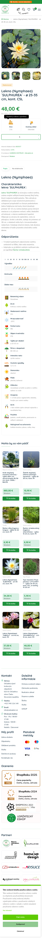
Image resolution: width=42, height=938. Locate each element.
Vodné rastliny (27, 469)
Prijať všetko (20, 917)
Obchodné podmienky (30, 688)
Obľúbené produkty (8, 745)
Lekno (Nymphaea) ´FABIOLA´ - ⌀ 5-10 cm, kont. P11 (11, 635)
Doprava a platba (28, 696)
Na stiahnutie (17, 168)
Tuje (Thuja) (26, 577)
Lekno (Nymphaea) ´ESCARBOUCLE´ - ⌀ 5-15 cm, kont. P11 (31, 635)
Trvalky (5, 525)
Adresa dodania (7, 737)
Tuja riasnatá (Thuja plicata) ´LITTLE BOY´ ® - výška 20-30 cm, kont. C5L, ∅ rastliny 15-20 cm (31, 583)
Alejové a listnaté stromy (10, 469)
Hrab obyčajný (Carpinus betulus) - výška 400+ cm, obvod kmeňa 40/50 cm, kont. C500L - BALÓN (10, 477)
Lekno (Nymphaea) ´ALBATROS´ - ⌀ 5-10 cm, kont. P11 (10, 582)
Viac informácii (7, 910)
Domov (5, 19)
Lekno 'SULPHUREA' (9, 193)
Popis (5, 168)
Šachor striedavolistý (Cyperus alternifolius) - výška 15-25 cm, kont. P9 (31, 531)
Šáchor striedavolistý (21, 250)
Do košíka (10, 498)
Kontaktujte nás (7, 758)
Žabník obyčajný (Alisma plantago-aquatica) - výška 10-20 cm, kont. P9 (31, 475)
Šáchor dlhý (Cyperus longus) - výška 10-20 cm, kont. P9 (11, 530)
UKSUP (24, 709)
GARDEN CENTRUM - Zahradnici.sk (21, 153)
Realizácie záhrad (28, 692)
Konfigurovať (20, 924)
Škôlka (24, 700)
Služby (24, 705)
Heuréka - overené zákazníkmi (21, 2)
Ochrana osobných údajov (31, 684)
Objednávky (5, 741)
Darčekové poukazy (8, 754)
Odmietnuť (20, 931)
